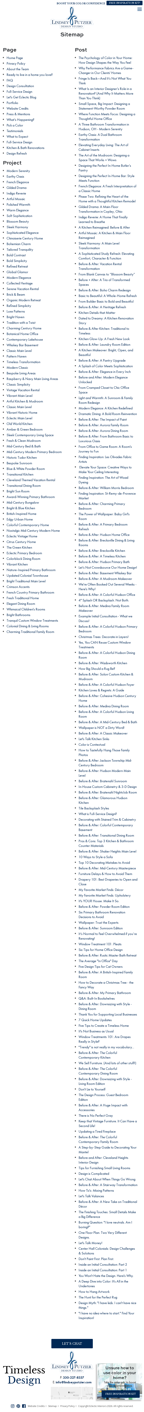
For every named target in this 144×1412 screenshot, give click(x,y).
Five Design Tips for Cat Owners (101, 966)
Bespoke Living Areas (21, 373)
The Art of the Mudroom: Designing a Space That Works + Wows (104, 157)
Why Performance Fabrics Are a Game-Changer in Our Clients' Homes (106, 70)
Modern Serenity (18, 170)
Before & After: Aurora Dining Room (103, 430)
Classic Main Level (19, 350)
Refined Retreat (17, 266)
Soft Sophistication (19, 215)
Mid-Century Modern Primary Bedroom (34, 451)
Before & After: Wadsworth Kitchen (103, 663)
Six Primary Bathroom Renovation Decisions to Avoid (102, 914)
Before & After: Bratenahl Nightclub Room (108, 792)
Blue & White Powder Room (26, 468)
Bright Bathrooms (18, 615)
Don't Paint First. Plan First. (96, 1258)
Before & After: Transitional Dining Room (106, 835)
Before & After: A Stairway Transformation (108, 1184)
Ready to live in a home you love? (30, 74)
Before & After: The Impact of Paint (103, 419)
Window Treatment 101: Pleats (100, 944)
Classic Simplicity (18, 384)
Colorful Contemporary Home (28, 525)
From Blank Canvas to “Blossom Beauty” (107, 274)
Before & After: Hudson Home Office (104, 534)
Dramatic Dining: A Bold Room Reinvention (108, 413)
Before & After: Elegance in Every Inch (105, 371)
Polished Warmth (18, 204)
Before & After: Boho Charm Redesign (105, 290)
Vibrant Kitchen (17, 564)
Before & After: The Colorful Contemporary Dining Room (98, 1071)
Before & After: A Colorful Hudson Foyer (106, 684)
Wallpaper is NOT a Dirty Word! (101, 727)
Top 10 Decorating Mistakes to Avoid (104, 862)
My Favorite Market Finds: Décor (101, 889)
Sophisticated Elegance (23, 232)
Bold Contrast (16, 255)
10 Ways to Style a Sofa (96, 857)
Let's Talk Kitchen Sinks (94, 739)
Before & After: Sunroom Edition (101, 928)
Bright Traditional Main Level (26, 581)
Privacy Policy (16, 63)
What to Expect (17, 136)
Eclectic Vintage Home (22, 536)
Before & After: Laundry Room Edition (104, 344)
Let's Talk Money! (90, 1243)
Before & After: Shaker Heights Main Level (107, 851)
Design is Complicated (94, 1173)
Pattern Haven (16, 356)
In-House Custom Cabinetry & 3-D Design (108, 786)
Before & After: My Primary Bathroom (105, 992)
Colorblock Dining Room (23, 558)
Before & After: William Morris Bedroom (106, 487)
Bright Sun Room (18, 491)
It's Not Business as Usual (96, 1031)
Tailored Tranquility (20, 249)
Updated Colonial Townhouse (27, 575)
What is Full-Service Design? (98, 813)
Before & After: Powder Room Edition (104, 906)
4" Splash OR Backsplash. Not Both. (104, 600)
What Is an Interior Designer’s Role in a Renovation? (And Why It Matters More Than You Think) (106, 93)
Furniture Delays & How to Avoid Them (105, 873)
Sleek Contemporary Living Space (30, 435)
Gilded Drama (16, 187)
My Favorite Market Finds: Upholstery (105, 895)
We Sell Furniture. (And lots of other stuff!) (107, 1063)
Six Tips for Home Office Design (101, 949)
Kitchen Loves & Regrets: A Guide (101, 690)
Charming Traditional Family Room (30, 631)
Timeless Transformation (23, 362)
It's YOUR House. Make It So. (99, 901)
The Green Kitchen (19, 547)
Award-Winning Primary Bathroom (31, 496)
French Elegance (18, 182)
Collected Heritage (20, 283)
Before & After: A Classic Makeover (103, 733)
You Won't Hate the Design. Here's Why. (106, 1275)
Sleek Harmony (17, 227)
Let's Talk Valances (91, 1196)
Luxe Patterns (16, 311)
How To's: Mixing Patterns (96, 1190)
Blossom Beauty (18, 221)
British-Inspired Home (21, 513)
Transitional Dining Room (24, 485)
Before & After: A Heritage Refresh (102, 307)
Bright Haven (15, 317)
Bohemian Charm (19, 244)
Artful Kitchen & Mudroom (25, 401)
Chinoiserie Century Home (25, 238)
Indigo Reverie (16, 193)
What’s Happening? (20, 119)
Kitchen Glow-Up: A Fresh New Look (104, 339)
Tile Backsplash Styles (94, 808)
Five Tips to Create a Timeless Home (104, 1025)
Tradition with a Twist (21, 322)
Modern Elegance (19, 277)
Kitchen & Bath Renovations (25, 147)
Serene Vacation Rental (23, 288)
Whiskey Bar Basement (22, 345)
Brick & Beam (16, 294)
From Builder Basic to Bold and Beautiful (106, 301)
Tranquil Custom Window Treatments (32, 620)
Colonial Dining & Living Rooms (28, 626)
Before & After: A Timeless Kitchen (102, 556)
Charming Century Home (24, 328)
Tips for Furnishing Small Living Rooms (104, 1168)
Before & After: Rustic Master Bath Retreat (107, 955)
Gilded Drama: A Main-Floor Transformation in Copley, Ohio (100, 209)
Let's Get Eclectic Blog (21, 97)
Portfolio (12, 102)
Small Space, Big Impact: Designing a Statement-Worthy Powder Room (104, 106)
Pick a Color (15, 125)
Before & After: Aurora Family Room (103, 425)
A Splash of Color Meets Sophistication (106, 366)
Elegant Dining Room (21, 603)
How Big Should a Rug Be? (97, 668)
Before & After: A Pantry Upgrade (102, 360)
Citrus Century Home (21, 541)
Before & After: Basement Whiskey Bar (105, 573)
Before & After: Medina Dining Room (104, 706)
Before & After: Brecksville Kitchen (102, 550)
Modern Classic (17, 367)
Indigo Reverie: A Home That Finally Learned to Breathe (103, 219)
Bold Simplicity (17, 260)
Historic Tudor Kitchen (22, 457)
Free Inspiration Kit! (124, 2)
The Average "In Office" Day (98, 961)
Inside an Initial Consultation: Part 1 (103, 1270)
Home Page (15, 57)
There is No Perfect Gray (96, 1115)
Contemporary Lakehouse (25, 339)
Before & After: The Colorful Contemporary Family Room (98, 1139)
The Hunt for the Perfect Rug (98, 1297)
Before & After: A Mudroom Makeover (105, 578)
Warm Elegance (18, 210)
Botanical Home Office (22, 333)
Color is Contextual (92, 744)
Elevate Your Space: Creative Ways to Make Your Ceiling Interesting (105, 469)
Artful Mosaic (16, 199)
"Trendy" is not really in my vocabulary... (106, 1047)
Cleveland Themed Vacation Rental (31, 480)
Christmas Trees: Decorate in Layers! (104, 636)
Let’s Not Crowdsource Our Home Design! (108, 567)
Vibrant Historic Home (22, 412)
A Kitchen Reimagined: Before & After (104, 227)
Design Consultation (20, 86)
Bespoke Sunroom (19, 463)
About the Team (18, 69)
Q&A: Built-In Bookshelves (97, 998)
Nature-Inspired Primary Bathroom (31, 570)
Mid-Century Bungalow (23, 502)
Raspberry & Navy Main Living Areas (32, 378)
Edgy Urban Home (20, 519)
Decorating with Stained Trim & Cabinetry (107, 819)
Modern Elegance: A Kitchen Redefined (106, 408)
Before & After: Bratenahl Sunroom (103, 781)
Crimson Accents (18, 586)
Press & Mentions (18, 114)
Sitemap (52, 1406)
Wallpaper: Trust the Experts (98, 922)
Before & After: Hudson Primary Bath (104, 561)
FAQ (10, 80)
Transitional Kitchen (20, 474)
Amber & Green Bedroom (25, 429)
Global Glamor (17, 272)
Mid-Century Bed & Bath (24, 446)
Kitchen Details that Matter (97, 312)
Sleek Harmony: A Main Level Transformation (99, 245)
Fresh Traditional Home (23, 598)
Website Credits (17, 108)
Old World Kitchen (19, 423)
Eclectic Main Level (19, 418)
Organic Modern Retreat (24, 300)
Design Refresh (17, 153)
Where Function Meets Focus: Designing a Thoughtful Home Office (107, 116)
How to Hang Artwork (94, 1291)
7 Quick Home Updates (95, 1020)
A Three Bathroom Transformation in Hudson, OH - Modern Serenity (104, 126)
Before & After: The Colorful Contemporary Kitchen (98, 1055)
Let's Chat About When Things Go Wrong (107, 1179)
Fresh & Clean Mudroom (24, 440)
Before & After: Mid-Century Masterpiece (107, 868)
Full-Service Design (19, 91)
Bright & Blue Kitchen (21, 508)
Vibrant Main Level (19, 395)
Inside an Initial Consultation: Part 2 (103, 1264)
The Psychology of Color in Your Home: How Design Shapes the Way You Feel (105, 60)
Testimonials (15, 131)
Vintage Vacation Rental (23, 390)
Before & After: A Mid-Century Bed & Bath (108, 722)
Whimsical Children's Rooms (26, 609)
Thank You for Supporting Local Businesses (108, 1014)
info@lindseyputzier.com (74, 1382)
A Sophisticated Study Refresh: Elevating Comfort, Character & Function (106, 256)
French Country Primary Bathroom (30, 592)
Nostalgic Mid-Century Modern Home (33, 530)
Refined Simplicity (19, 305)
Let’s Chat (72, 1343)
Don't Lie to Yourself (92, 1089)
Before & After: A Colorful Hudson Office (107, 594)
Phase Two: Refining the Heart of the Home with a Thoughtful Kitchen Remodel (107, 198)
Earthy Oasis (15, 176)
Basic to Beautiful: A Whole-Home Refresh (108, 295)
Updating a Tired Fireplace (97, 1131)
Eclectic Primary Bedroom (24, 553)
